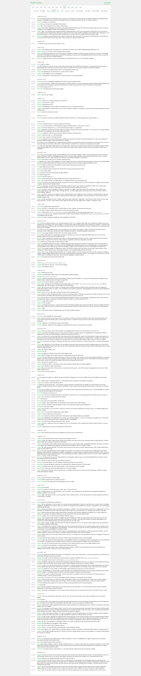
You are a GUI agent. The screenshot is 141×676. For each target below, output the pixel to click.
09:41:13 (33, 487)
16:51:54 (33, 49)
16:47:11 (33, 287)
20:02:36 (33, 199)
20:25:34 (33, 58)
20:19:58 (33, 112)
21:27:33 (33, 539)
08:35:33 (33, 83)
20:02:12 (33, 189)
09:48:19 (33, 159)
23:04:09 (33, 353)
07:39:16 (33, 642)
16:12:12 (33, 574)
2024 (72, 7)
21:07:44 (33, 75)
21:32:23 (33, 139)
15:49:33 (33, 278)
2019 (53, 7)
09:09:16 (33, 43)
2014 (33, 7)
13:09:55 (33, 515)
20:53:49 (33, 344)
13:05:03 (33, 561)
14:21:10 (33, 398)
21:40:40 (33, 325)
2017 (45, 7)
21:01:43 (33, 349)
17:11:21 (33, 301)
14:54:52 (33, 170)
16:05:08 (33, 69)
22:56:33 (33, 351)
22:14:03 (33, 543)
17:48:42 (33, 406)
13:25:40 (33, 316)
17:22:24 (33, 489)
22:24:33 (33, 547)
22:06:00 (33, 470)
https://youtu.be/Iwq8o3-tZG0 (56, 212)
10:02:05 (33, 164)
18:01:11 (33, 412)
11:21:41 (33, 504)
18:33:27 (33, 180)
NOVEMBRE (95, 11)
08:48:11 (33, 502)
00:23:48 (33, 100)
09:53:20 (33, 88)
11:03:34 (33, 554)
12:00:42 (33, 648)
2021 (60, 7)
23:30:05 (33, 145)
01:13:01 (33, 102)
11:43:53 (33, 389)
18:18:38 (33, 423)
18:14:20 (33, 53)
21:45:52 (33, 666)
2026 (80, 7)
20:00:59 (33, 185)
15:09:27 (33, 117)
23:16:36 (33, 357)
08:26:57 (33, 477)
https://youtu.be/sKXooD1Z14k (91, 558)
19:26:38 (33, 318)
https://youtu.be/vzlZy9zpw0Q (49, 276)
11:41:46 (33, 384)
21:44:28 (33, 466)
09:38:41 (33, 262)
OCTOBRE (88, 11)
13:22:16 (33, 396)
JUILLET (67, 11)
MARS (48, 11)
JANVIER (36, 11)
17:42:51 (33, 464)
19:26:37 (33, 526)
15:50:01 (33, 281)
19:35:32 (33, 104)
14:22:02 (33, 400)
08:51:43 (33, 377)
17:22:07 (33, 210)
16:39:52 (33, 432)
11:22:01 (33, 509)
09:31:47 (33, 123)
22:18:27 (33, 545)
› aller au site (107, 3)
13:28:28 (33, 608)
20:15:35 (33, 73)
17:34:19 (33, 402)
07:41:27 (33, 599)
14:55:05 (33, 241)
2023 (68, 7)
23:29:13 (33, 366)
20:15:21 (33, 71)
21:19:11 (33, 137)
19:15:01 (33, 517)
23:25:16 (33, 362)
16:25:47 (33, 176)
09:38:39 (33, 234)
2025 (76, 7)
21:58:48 (33, 627)
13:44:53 (33, 22)
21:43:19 (33, 660)
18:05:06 (33, 51)
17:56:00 (33, 408)
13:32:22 (33, 447)
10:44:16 (33, 382)
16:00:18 (33, 135)
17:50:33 (33, 577)
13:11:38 (33, 166)
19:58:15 (33, 182)
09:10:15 (33, 154)
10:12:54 (33, 66)
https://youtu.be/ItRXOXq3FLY (70, 560)
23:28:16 (33, 364)
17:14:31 (33, 302)
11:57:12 (33, 654)
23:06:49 (33, 142)
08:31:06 (33, 232)
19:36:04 (33, 106)
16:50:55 (33, 292)
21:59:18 (33, 468)
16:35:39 (33, 283)
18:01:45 (33, 413)
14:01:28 (33, 24)
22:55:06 (33, 590)
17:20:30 (33, 308)
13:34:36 (33, 450)
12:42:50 (33, 266)
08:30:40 (33, 81)
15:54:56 (33, 174)
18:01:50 (33, 481)
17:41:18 (33, 462)
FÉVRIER (42, 11)
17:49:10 (33, 623)
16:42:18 (33, 621)
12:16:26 (33, 129)
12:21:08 (33, 330)
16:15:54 (33, 243)
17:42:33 (33, 404)
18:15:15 (33, 421)
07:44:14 (33, 601)
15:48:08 (33, 276)
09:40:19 (33, 264)
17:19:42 (33, 304)
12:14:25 (33, 438)
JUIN (62, 11)
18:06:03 (33, 417)
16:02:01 (33, 206)
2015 (37, 7)
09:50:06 (33, 161)
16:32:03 (33, 616)
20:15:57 (33, 537)
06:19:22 (33, 638)
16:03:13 (33, 208)
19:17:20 (33, 522)
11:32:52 (33, 125)
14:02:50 (33, 26)
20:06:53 (33, 256)
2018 (49, 7)
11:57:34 (33, 658)
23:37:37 (33, 368)
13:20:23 (33, 393)
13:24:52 (33, 272)
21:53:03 (33, 625)
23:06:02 (33, 355)
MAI (58, 11)
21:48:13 (33, 670)
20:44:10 (33, 341)
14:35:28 (33, 457)
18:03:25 (33, 415)
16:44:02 (33, 460)
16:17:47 (33, 252)
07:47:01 (33, 223)
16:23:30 (33, 613)
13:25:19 (33, 443)
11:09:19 (33, 559)
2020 (57, 7)
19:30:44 (33, 531)
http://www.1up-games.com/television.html (90, 284)
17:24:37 (33, 491)
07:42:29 (33, 644)
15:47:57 (33, 274)
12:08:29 (33, 127)
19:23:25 (33, 336)
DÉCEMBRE (104, 11)
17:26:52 (33, 494)
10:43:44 (33, 380)
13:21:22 (33, 394)
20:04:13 (33, 217)
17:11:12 (33, 297)
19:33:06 (33, 534)
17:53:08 (33, 579)
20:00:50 (33, 212)
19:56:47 (33, 582)
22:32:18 (33, 629)
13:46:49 (33, 133)
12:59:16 (33, 604)
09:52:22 (33, 479)
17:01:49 (33, 27)
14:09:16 (33, 168)
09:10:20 (33, 64)
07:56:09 (33, 18)
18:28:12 (33, 178)
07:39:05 (33, 596)
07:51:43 (33, 229)
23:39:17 (33, 371)
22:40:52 (33, 586)
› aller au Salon (107, 2)
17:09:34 (33, 294)
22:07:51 (33, 426)
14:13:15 (33, 238)
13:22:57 (33, 440)
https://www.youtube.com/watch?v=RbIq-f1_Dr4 (53, 262)
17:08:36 (33, 31)
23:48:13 (33, 94)
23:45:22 (33, 36)
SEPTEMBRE (79, 11)
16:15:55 (33, 248)
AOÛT (73, 11)
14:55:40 (33, 172)
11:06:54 (33, 558)
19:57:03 (33, 584)
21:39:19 (33, 323)
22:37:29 (33, 631)
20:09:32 (33, 108)
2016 (41, 7)
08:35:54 (33, 86)
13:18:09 (33, 568)
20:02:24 (33, 194)
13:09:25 (33, 565)
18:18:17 (33, 332)
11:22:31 (33, 512)
